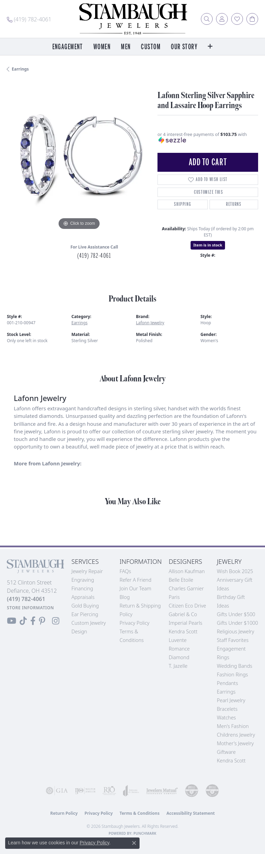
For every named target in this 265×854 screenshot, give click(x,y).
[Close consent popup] (134, 843)
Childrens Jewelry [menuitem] (236, 734)
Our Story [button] (184, 47)
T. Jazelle (178, 666)
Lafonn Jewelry (150, 323)
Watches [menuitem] (226, 717)
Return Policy (64, 813)
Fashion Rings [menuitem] (232, 674)
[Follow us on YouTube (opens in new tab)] (11, 621)
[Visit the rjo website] (109, 791)
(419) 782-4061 (94, 255)
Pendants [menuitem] (227, 683)
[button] (207, 19)
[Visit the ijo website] (85, 791)
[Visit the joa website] (131, 791)
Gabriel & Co (183, 614)
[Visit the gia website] (57, 791)
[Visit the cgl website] (212, 791)
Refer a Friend (135, 580)
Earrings (20, 69)
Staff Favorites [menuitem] (232, 640)
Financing (82, 588)
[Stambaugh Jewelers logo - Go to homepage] (133, 18)
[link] (29, 19)
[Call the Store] (26, 599)
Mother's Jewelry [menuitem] (235, 743)
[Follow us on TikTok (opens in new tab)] (23, 621)
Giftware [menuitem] (226, 752)
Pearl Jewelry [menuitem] (231, 700)
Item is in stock (207, 244)
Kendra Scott (183, 631)
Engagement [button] (67, 47)
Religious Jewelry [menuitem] (235, 631)
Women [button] (102, 47)
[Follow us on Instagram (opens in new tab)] (55, 621)
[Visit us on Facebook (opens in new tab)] (32, 621)
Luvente (177, 640)
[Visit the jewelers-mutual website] (162, 791)
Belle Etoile (181, 580)
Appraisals (82, 597)
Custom (151, 47)
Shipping (182, 204)
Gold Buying (85, 605)
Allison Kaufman (187, 571)
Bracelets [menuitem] (227, 709)
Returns (233, 204)
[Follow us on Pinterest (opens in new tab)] (42, 621)
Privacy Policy (135, 623)
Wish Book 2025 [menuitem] (235, 571)
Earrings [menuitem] (226, 691)
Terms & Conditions (140, 813)
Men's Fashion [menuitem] (232, 726)
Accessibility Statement (190, 813)
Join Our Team (135, 588)
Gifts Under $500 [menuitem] (236, 614)
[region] (79, 160)
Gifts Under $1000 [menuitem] (237, 623)
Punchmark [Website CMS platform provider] (144, 833)
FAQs (125, 571)
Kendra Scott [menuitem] (231, 760)
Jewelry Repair (87, 571)
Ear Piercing (84, 614)
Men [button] (126, 47)
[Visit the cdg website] (191, 791)
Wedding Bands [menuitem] (234, 666)
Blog (125, 597)
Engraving (82, 580)
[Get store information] (30, 608)
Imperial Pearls (185, 623)
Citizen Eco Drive (187, 605)
